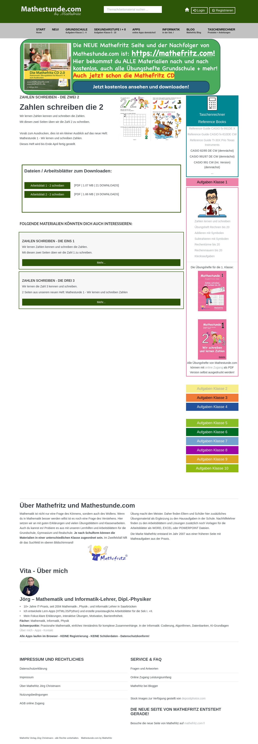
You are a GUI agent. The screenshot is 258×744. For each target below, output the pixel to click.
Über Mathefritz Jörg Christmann (40, 686)
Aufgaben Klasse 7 (212, 441)
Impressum (27, 677)
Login (199, 10)
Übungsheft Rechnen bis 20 (212, 227)
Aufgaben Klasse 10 (212, 468)
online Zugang (214, 367)
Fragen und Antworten (144, 668)
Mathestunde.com (90, 738)
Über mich (26, 630)
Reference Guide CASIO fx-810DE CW (212, 134)
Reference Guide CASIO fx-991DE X (212, 128)
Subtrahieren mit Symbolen (212, 238)
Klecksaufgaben (205, 256)
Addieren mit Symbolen (209, 233)
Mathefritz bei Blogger (144, 686)
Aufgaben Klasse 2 (212, 389)
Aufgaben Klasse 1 (212, 182)
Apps (38, 630)
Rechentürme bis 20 (207, 244)
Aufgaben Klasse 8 (212, 450)
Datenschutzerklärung (33, 668)
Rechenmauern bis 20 (208, 250)
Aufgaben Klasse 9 (212, 459)
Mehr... (101, 262)
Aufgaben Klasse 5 (212, 423)
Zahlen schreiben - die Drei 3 (48, 280)
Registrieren (222, 10)
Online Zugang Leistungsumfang (151, 677)
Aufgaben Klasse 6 (212, 432)
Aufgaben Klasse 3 (212, 398)
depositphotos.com (194, 698)
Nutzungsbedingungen (34, 694)
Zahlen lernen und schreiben (212, 221)
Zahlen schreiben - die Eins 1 (48, 241)
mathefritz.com (193, 723)
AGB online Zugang (32, 703)
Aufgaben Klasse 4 (212, 407)
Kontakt (48, 630)
